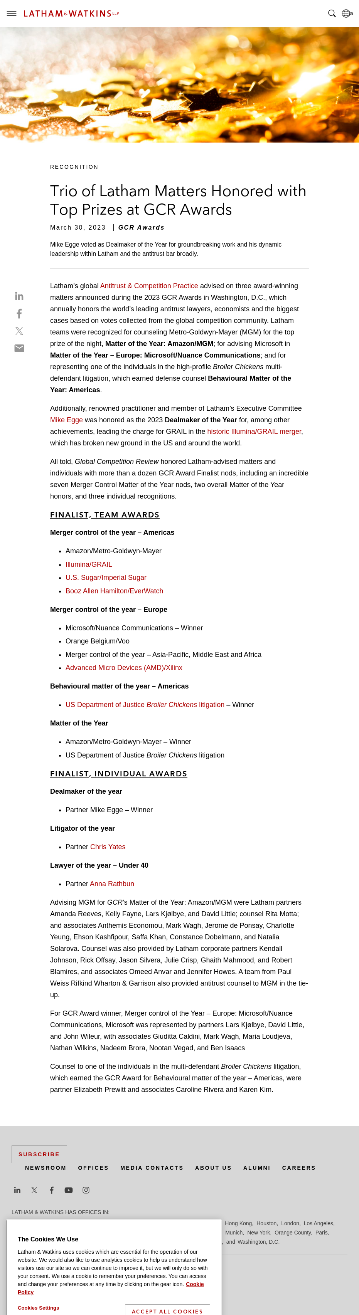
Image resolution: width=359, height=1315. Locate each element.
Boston (60, 1223)
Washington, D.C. (259, 1242)
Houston (266, 1223)
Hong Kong (238, 1223)
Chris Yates (107, 847)
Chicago (108, 1223)
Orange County (293, 1232)
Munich (234, 1232)
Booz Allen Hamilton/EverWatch (114, 591)
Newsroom (46, 1168)
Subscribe (39, 1154)
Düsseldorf (154, 1223)
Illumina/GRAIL (89, 564)
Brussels (83, 1223)
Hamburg (209, 1223)
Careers (299, 1168)
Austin (19, 1223)
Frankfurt (183, 1223)
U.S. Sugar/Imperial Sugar (106, 577)
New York (258, 1232)
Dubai (130, 1223)
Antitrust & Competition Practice (149, 286)
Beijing (39, 1223)
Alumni (257, 1168)
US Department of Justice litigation (145, 705)
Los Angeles (318, 1223)
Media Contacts (152, 1168)
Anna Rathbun (112, 884)
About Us (213, 1168)
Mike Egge (66, 420)
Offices (93, 1168)
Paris (321, 1232)
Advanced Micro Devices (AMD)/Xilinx (124, 668)
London (290, 1223)
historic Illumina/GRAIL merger (254, 431)
